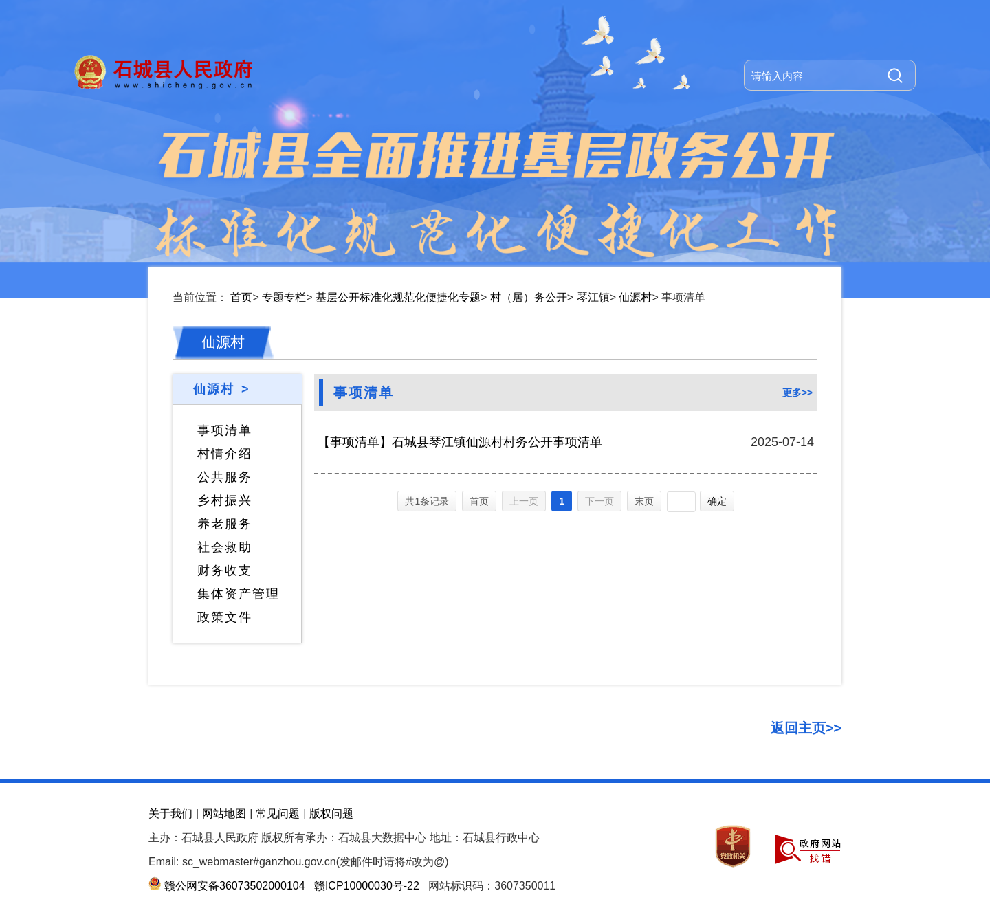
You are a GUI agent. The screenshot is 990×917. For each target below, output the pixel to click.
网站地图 (224, 813)
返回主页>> (806, 728)
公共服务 (224, 477)
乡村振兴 (224, 500)
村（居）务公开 (528, 297)
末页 (644, 501)
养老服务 (224, 524)
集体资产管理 (238, 594)
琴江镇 (593, 297)
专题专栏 (284, 297)
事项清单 (224, 430)
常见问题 (278, 813)
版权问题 (331, 813)
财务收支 (224, 570)
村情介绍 (224, 454)
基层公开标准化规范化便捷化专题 (398, 297)
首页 (241, 297)
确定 (717, 501)
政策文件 (224, 617)
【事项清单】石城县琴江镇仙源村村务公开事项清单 (460, 442)
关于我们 (170, 813)
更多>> (797, 392)
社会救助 (224, 547)
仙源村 (635, 297)
